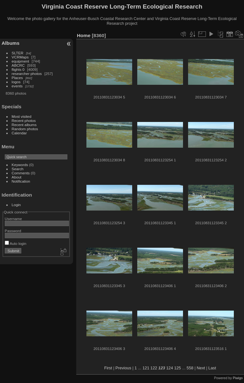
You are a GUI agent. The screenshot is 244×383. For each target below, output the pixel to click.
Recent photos (24, 120)
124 (169, 368)
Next (201, 368)
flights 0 (18, 69)
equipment (20, 61)
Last (212, 368)
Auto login (15, 243)
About (17, 177)
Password (13, 231)
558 (189, 368)
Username (13, 219)
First (108, 368)
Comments (21, 173)
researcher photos (27, 73)
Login (16, 205)
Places (17, 78)
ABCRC (18, 65)
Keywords (20, 165)
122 (153, 368)
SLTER (18, 53)
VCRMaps (20, 57)
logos (16, 82)
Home (84, 35)
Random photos (25, 129)
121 (145, 368)
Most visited (21, 116)
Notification (21, 181)
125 (177, 368)
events (17, 86)
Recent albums (24, 125)
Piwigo (238, 378)
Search (18, 169)
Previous (123, 368)
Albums (10, 43)
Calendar (19, 133)
